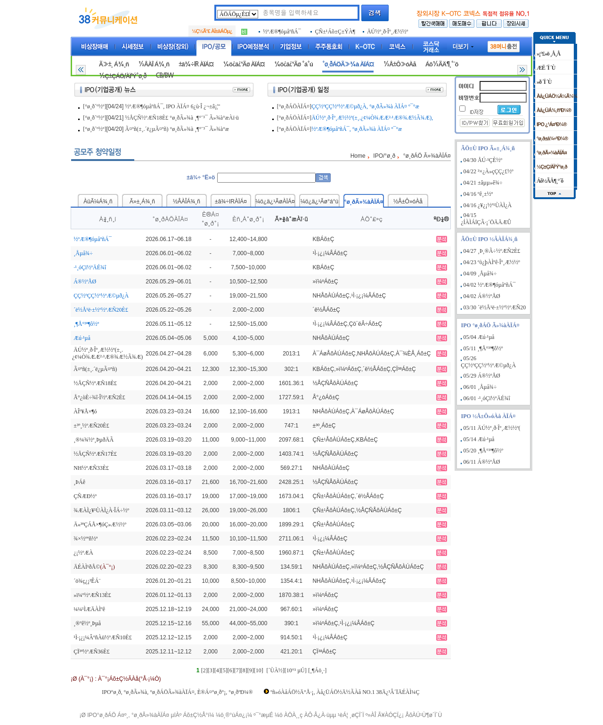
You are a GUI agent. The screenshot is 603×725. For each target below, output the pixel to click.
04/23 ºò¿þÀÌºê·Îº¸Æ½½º (492, 262)
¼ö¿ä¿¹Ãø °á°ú (293, 64)
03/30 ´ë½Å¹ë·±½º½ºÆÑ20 (495, 307)
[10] (258, 670)
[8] (244, 670)
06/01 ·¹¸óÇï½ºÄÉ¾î (487, 398)
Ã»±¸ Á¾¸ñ (114, 64)
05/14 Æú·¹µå (479, 439)
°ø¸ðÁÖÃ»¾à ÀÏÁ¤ (348, 64)
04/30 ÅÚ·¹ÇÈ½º (483, 160)
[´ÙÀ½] (275, 670)
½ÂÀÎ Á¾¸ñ (153, 64)
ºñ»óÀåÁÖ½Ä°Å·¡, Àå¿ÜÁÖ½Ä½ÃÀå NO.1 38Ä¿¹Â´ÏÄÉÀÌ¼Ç (344, 692)
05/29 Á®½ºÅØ (482, 375)
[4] (217, 670)
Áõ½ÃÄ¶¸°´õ (441, 64)
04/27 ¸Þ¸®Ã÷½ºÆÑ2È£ (492, 251)
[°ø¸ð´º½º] (94, 106)
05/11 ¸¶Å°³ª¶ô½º (483, 348)
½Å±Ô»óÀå (399, 64)
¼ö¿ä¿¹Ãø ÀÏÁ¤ (244, 64)
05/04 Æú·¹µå (479, 337)
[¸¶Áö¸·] (317, 670)
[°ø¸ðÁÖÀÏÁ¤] (294, 106)
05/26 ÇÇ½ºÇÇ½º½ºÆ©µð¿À (488, 362)
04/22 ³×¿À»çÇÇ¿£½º (488, 171)
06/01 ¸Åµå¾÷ (480, 387)
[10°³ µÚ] (296, 670)
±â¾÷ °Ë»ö (201, 177)
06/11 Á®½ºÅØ (482, 462)
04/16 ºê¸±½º (478, 194)
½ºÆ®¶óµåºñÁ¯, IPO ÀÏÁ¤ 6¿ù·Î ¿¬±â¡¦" (172, 106)
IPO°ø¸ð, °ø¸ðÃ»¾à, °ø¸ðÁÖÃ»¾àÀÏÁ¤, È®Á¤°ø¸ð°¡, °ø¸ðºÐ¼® (177, 692)
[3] (211, 670)
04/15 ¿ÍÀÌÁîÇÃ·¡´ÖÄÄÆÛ (486, 219)
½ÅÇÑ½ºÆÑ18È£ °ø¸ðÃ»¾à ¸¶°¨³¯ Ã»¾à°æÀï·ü (182, 117)
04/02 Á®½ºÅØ (482, 296)
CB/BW (164, 75)
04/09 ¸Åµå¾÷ (480, 273)
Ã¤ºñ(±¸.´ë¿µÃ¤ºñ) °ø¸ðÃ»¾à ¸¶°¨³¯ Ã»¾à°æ (177, 129)
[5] (224, 670)
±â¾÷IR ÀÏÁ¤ (196, 64)
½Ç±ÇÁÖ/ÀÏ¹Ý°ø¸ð (123, 76)
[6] (231, 670)
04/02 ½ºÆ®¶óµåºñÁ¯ (490, 285)
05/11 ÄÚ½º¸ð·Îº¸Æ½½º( (492, 428)
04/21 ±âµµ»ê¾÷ (483, 182)
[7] (237, 670)
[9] (250, 670)
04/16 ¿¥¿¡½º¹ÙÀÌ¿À (488, 205)
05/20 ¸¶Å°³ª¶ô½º (483, 450)
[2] (204, 670)
